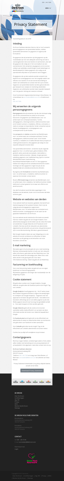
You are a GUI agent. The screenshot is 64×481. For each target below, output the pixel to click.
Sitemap (17, 408)
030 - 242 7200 (46, 2)
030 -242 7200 (23, 355)
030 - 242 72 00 (21, 440)
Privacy (17, 402)
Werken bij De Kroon (21, 406)
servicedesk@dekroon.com (32, 97)
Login (16, 449)
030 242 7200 (17, 101)
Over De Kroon (19, 396)
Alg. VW (17, 400)
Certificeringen (19, 398)
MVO (16, 404)
